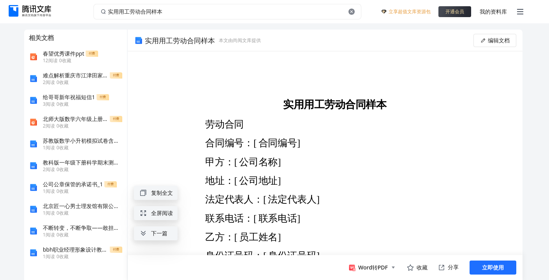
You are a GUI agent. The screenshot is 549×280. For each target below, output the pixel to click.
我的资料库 (493, 11)
